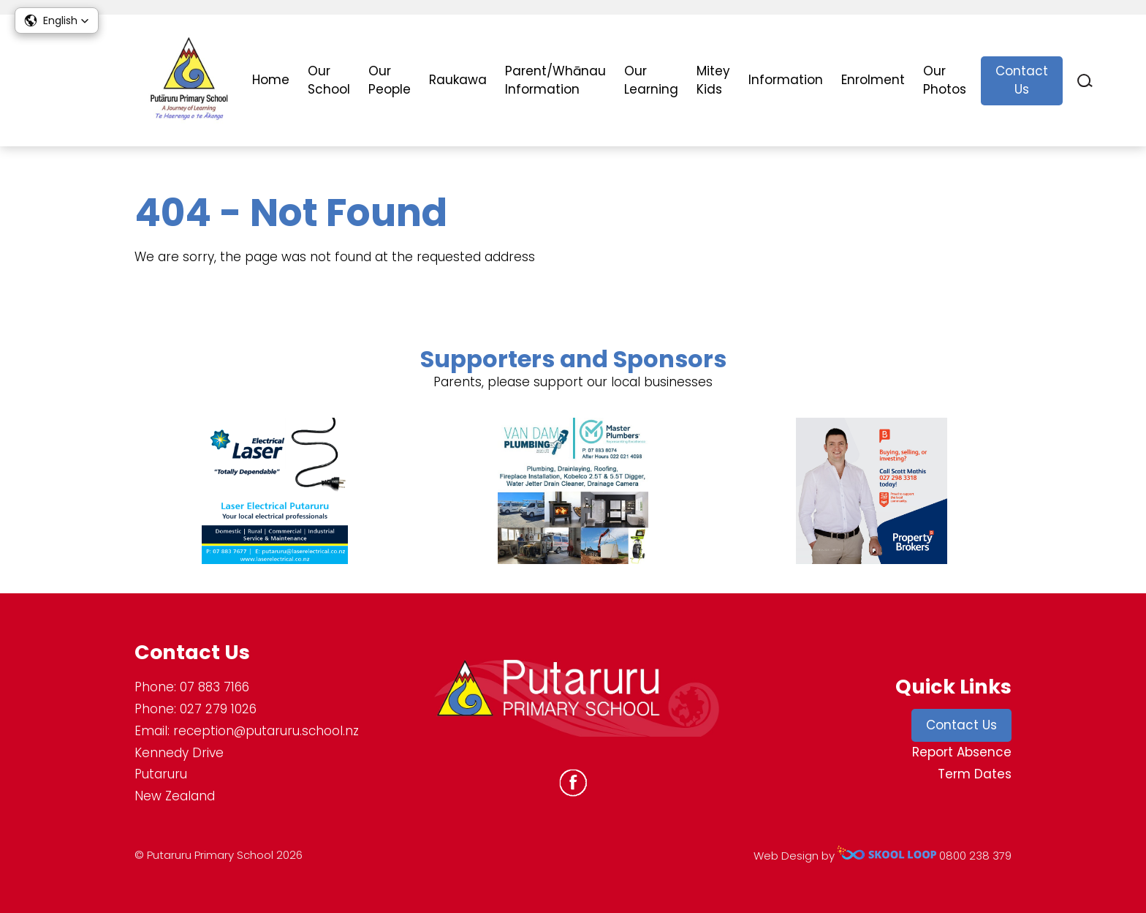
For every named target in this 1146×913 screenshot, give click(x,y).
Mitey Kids (713, 80)
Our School (329, 80)
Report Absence (962, 752)
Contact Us (1021, 80)
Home (270, 80)
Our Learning (651, 80)
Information (785, 80)
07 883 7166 (214, 687)
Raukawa (458, 80)
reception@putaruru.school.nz (266, 731)
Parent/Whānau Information (555, 80)
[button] (56, 20)
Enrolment (873, 80)
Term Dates (975, 774)
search (1085, 81)
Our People (389, 80)
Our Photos (944, 80)
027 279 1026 (218, 709)
